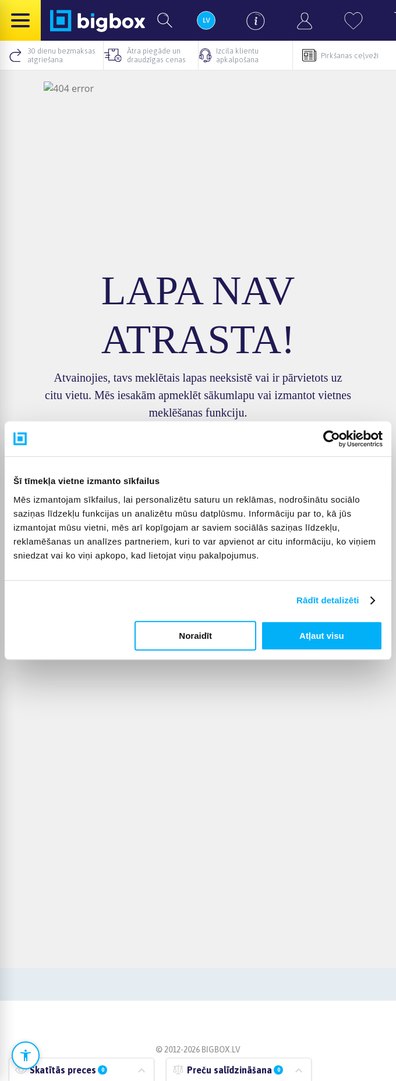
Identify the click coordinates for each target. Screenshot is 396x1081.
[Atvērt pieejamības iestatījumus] (26, 1055)
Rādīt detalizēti (327, 600)
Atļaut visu (321, 636)
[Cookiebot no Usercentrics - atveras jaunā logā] (332, 438)
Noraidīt (195, 636)
